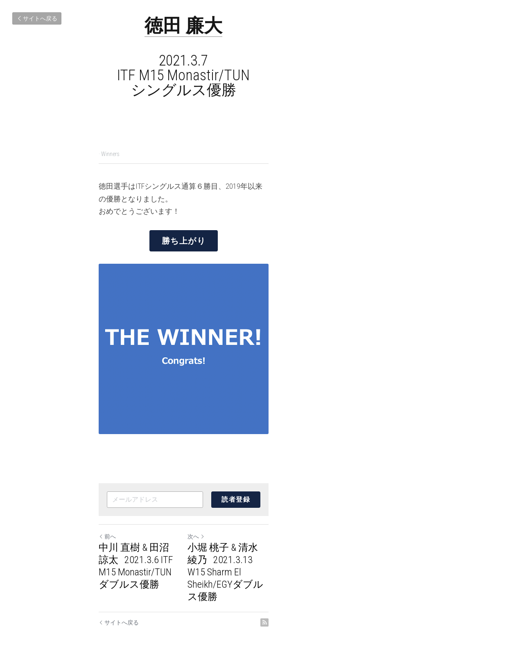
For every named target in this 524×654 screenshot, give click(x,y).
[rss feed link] (421, 604)
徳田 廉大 (262, 25)
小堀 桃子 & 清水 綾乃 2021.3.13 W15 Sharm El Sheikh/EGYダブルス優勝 (344, 572)
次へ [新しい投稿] (274, 555)
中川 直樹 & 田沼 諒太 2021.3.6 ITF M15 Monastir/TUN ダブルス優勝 (172, 572)
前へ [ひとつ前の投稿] (107, 555)
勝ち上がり (262, 226)
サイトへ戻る (36, 18)
